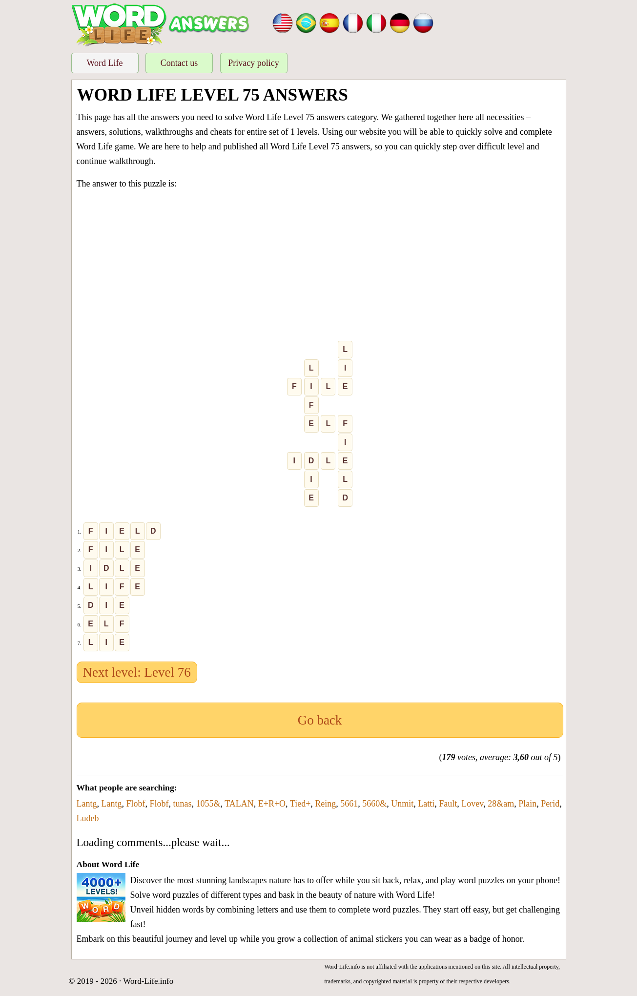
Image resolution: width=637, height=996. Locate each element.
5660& (374, 804)
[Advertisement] (320, 267)
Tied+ (300, 804)
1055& (208, 804)
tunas (182, 804)
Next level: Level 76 (137, 672)
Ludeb (88, 818)
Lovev (472, 804)
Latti (426, 804)
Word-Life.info (148, 981)
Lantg (87, 804)
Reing (325, 804)
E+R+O (272, 804)
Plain (527, 804)
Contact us (179, 63)
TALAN (239, 804)
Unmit (402, 804)
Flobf (135, 804)
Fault (448, 804)
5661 (349, 804)
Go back (320, 720)
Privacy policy (253, 63)
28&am (501, 804)
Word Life (104, 63)
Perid (550, 804)
